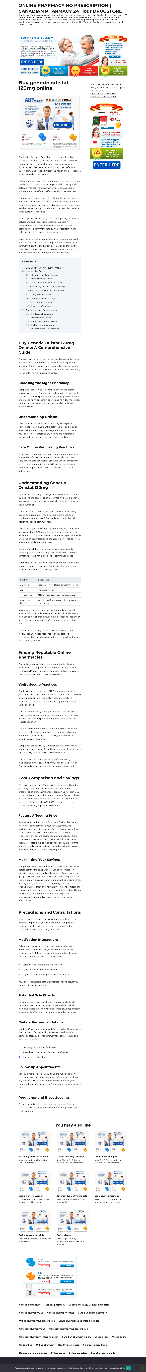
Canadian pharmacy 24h (32, 1328)
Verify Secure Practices (41, 294)
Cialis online (25, 1344)
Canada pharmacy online (60, 1312)
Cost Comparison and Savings (40, 298)
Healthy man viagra (68, 1344)
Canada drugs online (30, 1304)
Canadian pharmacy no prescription (68, 1328)
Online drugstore (78, 1352)
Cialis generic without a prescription (107, 87)
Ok (128, 1368)
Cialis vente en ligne (106, 1156)
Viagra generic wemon (31, 1195)
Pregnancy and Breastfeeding (45, 329)
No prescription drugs (95, 1344)
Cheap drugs (101, 1336)
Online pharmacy (45, 1344)
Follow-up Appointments (43, 325)
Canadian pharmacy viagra (76, 1336)
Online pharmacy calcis (31, 1235)
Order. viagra (63, 1235)
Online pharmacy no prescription (37, 1320)
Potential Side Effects (41, 318)
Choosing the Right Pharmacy (45, 275)
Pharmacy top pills (99, 90)
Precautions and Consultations (41, 310)
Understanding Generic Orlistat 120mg (45, 286)
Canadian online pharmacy (92, 1312)
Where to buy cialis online (103, 93)
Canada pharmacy (55, 1304)
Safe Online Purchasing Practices (46, 282)
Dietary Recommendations (44, 321)
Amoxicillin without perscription (106, 84)
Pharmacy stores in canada (33, 1156)
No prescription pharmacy (33, 1352)
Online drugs (58, 1352)
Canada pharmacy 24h (31, 1312)
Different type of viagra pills (71, 1195)
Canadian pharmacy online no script (38, 1336)
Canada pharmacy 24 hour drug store (89, 1304)
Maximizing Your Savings (42, 306)
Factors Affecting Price (41, 302)
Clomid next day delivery (70, 1156)
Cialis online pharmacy (107, 1195)
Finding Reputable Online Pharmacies (45, 291)
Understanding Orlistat (41, 279)
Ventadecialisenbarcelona (103, 96)
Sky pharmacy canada (103, 1352)
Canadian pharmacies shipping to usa (79, 1320)
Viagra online (119, 1336)
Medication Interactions (42, 314)
